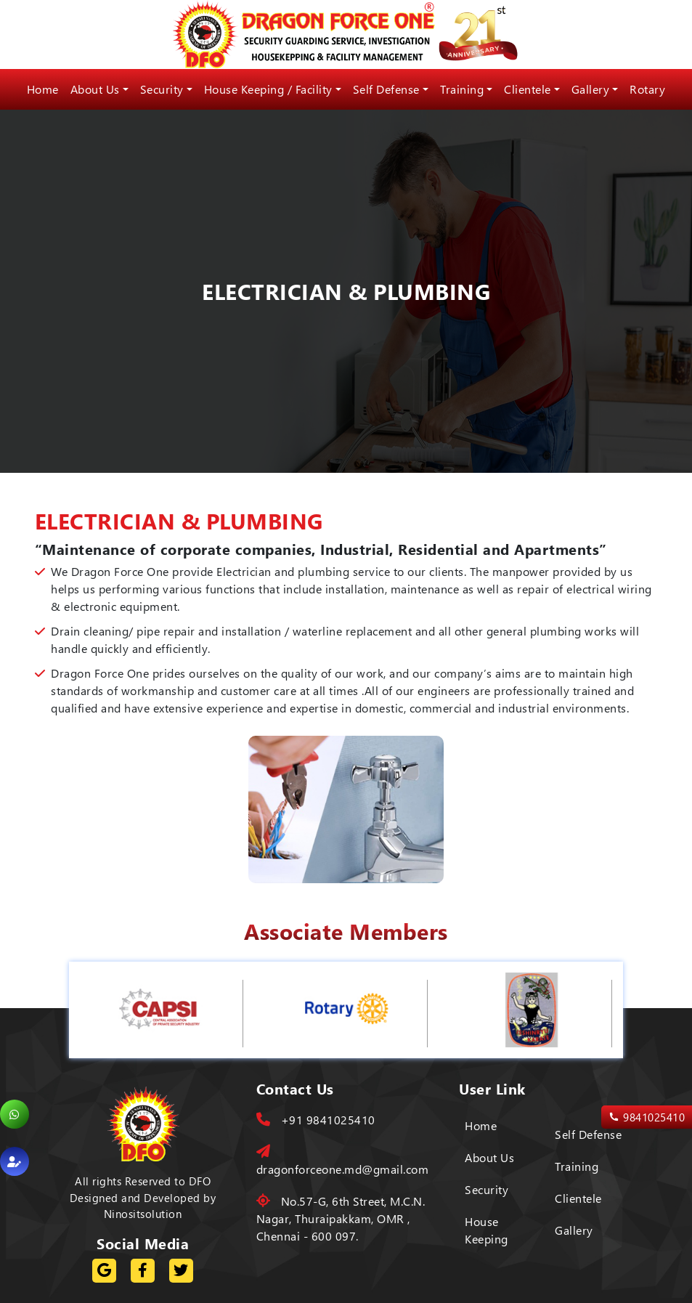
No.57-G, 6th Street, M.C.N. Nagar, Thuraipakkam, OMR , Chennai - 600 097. (341, 1218)
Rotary (647, 89)
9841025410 (646, 1117)
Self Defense (386, 89)
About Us (95, 89)
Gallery (590, 89)
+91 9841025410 (315, 1119)
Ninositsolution (143, 1213)
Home (43, 89)
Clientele (527, 89)
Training (462, 89)
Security (162, 89)
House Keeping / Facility (268, 89)
